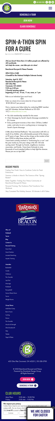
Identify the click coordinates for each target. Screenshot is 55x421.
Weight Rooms (9, 299)
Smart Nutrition (9, 252)
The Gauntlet (9, 277)
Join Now (26, 379)
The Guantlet (9, 321)
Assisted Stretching (10, 255)
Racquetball (8, 290)
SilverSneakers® (10, 328)
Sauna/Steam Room (11, 293)
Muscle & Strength (10, 324)
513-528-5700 (42, 361)
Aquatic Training (10, 258)
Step (6, 331)
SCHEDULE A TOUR (26, 389)
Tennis (7, 296)
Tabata (7, 334)
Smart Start (8, 249)
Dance (7, 318)
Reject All (26, 413)
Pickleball (8, 287)
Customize (10, 413)
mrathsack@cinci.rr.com (18, 111)
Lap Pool (7, 280)
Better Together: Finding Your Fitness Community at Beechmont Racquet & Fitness (23, 182)
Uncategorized (26, 54)
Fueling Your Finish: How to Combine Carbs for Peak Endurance (24, 171)
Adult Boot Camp (10, 308)
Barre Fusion (9, 312)
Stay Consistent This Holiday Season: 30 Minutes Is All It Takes (27, 191)
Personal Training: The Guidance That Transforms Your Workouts (24, 187)
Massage (8, 283)
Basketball (8, 268)
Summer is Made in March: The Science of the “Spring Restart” (24, 176)
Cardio (7, 271)
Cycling (7, 315)
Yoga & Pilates (9, 337)
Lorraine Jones (10, 54)
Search (47, 161)
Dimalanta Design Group (32, 371)
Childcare (8, 274)
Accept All (41, 413)
